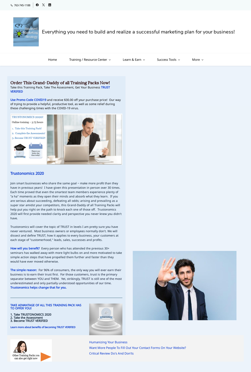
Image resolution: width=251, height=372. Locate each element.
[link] (184, 254)
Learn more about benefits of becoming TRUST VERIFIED (43, 327)
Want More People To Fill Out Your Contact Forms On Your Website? (137, 348)
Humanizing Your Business (108, 342)
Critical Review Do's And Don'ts (111, 353)
